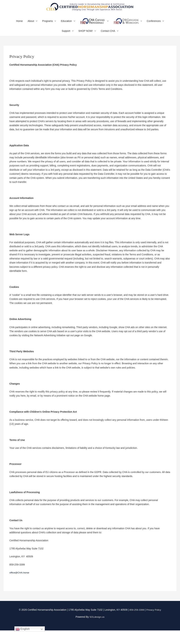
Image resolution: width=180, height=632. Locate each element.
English (22, 629)
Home (19, 22)
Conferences (154, 22)
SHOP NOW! (85, 32)
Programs (47, 22)
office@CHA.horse (19, 574)
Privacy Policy (154, 611)
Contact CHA (108, 32)
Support (66, 32)
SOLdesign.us (97, 618)
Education (66, 22)
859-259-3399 (136, 611)
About (31, 22)
